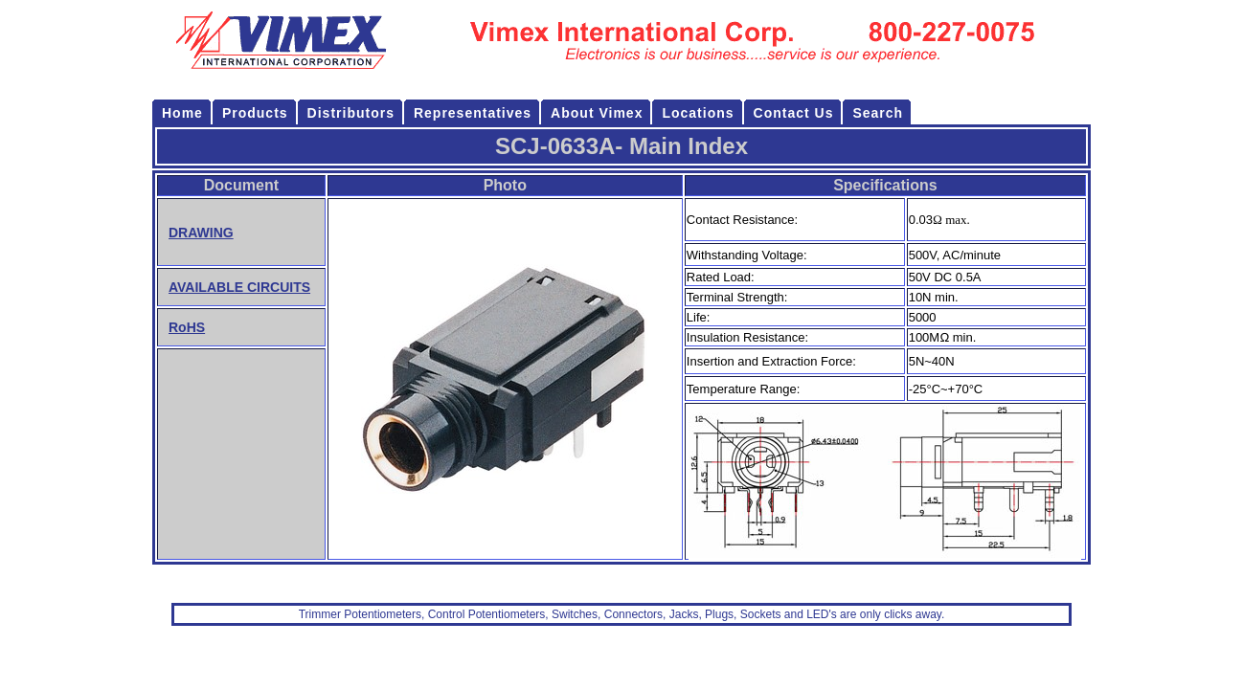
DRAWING (201, 232)
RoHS (187, 327)
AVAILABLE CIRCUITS (239, 287)
